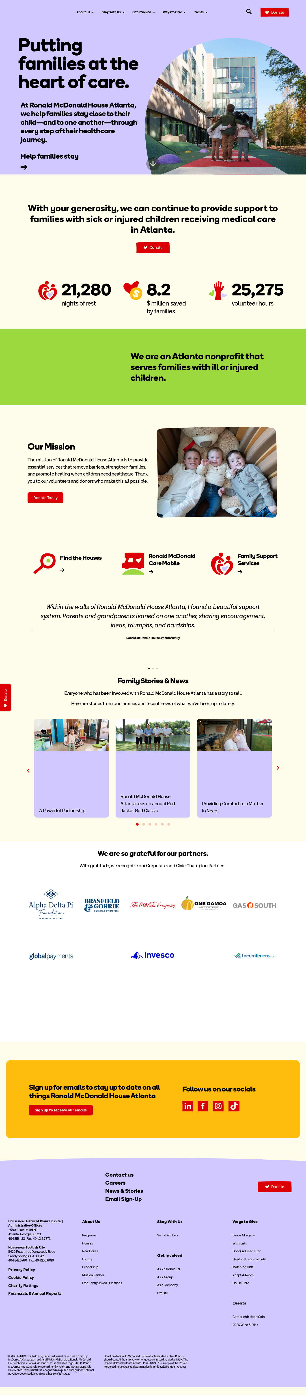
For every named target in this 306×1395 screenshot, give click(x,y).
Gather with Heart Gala (249, 1325)
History (87, 1267)
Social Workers (167, 1243)
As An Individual (168, 1277)
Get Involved (169, 1263)
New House (90, 1259)
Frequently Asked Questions (102, 1291)
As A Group (165, 1285)
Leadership (90, 1275)
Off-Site (162, 1301)
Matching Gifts (243, 1275)
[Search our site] (249, 11)
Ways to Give (245, 1229)
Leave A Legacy (244, 1243)
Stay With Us (169, 1229)
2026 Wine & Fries (245, 1332)
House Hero (241, 1291)
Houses (87, 1251)
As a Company (167, 1293)
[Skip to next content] (153, 163)
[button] (32, 630)
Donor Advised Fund (247, 1259)
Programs (89, 1243)
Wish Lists (240, 1251)
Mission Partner (93, 1283)
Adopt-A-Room (243, 1283)
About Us (91, 1229)
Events (239, 1311)
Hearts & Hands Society (249, 1267)
